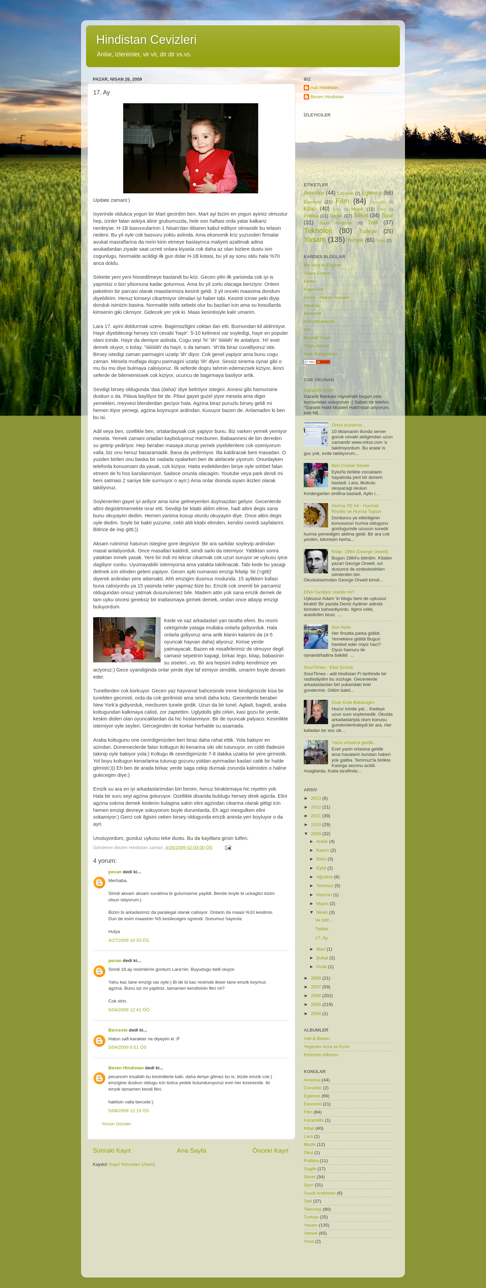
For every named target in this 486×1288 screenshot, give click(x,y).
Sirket (361, 215)
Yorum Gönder (116, 1123)
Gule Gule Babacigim (353, 702)
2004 (316, 1013)
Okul (381, 209)
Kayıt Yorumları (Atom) (132, 1164)
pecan (115, 871)
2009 (316, 833)
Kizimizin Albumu (321, 1054)
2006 (316, 995)
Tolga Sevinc (317, 345)
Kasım (323, 850)
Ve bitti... (324, 920)
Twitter (322, 928)
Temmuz (325, 885)
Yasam (315, 239)
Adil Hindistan (324, 87)
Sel (307, 329)
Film (343, 201)
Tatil (373, 222)
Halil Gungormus (321, 353)
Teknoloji (318, 230)
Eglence (372, 193)
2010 (316, 824)
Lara (337, 209)
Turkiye (368, 231)
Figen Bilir (314, 289)
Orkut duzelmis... (348, 425)
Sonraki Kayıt (112, 1150)
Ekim (322, 858)
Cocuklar (346, 193)
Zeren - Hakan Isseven (327, 297)
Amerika (314, 193)
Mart (321, 949)
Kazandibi (378, 202)
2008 (316, 978)
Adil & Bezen (317, 1038)
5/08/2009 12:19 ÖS (128, 1110)
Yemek (355, 240)
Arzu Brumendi (319, 321)
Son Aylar (341, 627)
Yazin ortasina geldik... (354, 742)
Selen (310, 281)
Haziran (324, 894)
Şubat (322, 957)
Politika (311, 215)
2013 (316, 798)
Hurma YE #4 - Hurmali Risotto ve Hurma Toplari (356, 508)
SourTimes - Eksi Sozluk (328, 667)
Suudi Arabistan (335, 223)
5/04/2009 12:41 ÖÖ (129, 1009)
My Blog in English (322, 265)
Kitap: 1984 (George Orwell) (359, 551)
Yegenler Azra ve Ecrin (327, 1046)
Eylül (321, 868)
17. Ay (321, 937)
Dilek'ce (312, 305)
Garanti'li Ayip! (318, 390)
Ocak (322, 966)
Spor (387, 215)
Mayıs (323, 903)
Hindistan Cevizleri (146, 40)
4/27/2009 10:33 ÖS (128, 940)
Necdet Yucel (317, 337)
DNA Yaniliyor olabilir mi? (329, 592)
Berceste (118, 1030)
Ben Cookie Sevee (350, 465)
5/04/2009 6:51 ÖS (127, 1047)
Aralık (322, 841)
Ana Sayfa (191, 1150)
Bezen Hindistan (126, 1067)
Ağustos (325, 876)
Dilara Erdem (317, 273)
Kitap (310, 208)
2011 (316, 815)
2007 (316, 986)
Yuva (380, 240)
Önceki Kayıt (270, 1150)
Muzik (357, 209)
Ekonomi (313, 201)
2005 (316, 1004)
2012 (316, 807)
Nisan (322, 912)
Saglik (336, 215)
